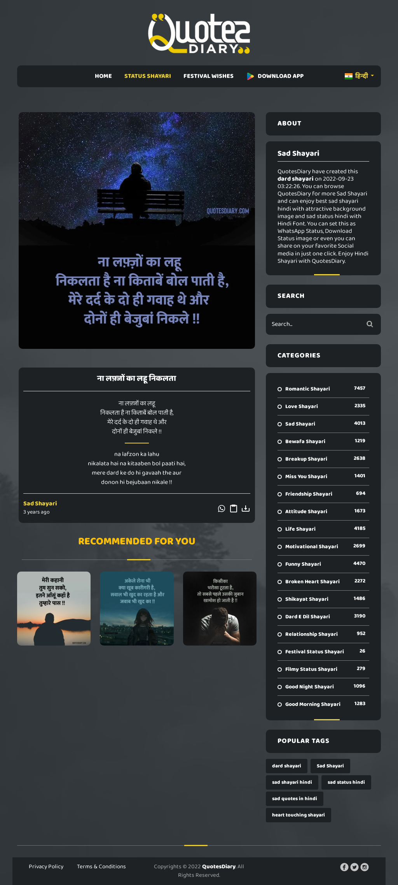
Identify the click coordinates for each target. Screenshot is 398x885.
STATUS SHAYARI (147, 76)
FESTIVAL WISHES (208, 76)
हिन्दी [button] (357, 76)
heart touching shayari (298, 815)
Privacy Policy (46, 866)
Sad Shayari (40, 503)
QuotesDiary (219, 866)
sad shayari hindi (292, 782)
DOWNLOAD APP (275, 76)
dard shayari (286, 766)
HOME (103, 76)
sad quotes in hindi (294, 799)
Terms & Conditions (101, 866)
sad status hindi (346, 782)
